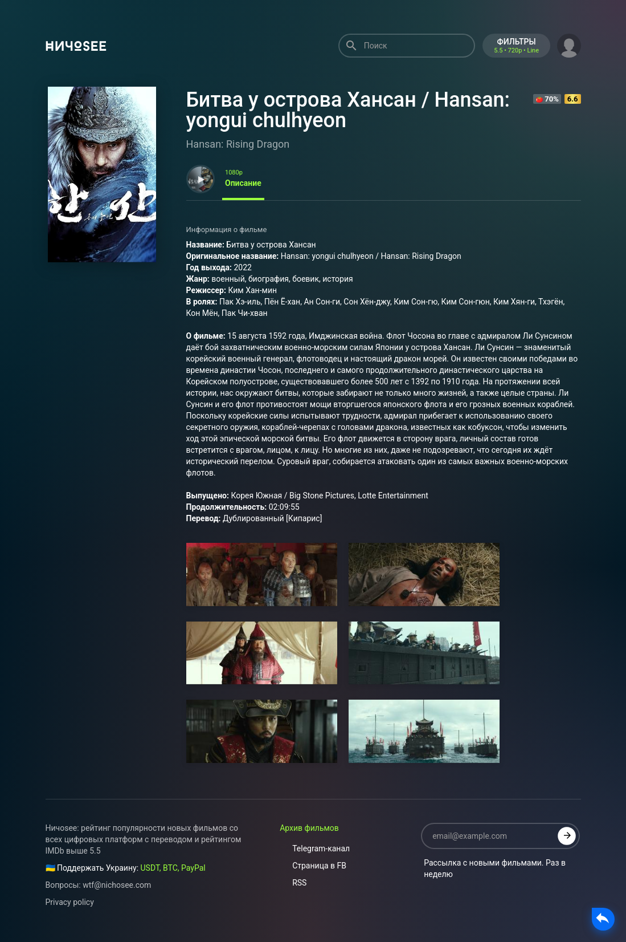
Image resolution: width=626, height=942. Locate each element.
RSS (293, 882)
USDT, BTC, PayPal (173, 867)
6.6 (572, 99)
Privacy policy (70, 902)
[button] (569, 44)
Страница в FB (313, 865)
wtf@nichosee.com (117, 885)
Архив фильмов (309, 828)
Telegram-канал (315, 848)
